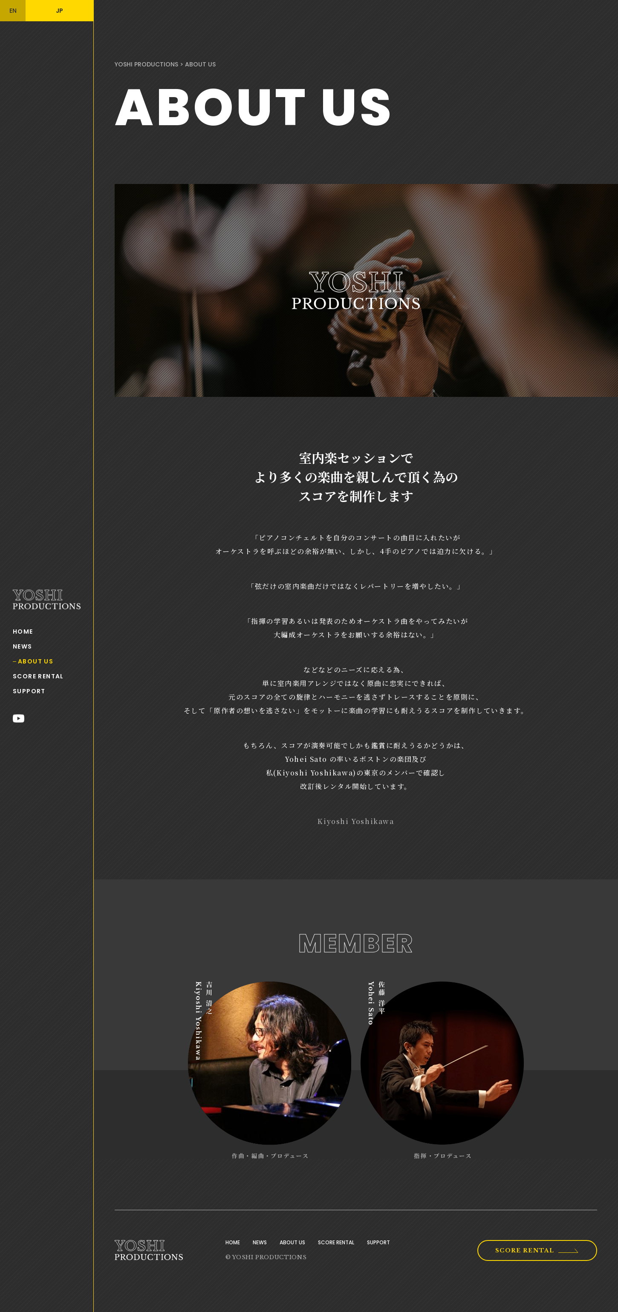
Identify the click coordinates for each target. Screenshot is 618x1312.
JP (59, 10)
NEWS (22, 646)
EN (13, 10)
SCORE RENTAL (38, 676)
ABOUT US (35, 661)
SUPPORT (29, 691)
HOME (23, 631)
